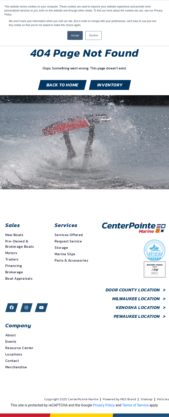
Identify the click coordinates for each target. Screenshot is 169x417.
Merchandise (16, 367)
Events (10, 341)
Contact (12, 360)
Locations (13, 354)
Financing (13, 265)
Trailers (11, 259)
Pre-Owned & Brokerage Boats (19, 243)
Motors (11, 252)
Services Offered (69, 234)
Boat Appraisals (18, 278)
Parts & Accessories (71, 260)
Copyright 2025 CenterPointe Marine (71, 399)
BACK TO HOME (62, 85)
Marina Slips (65, 254)
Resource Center (19, 347)
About (10, 335)
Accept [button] (75, 35)
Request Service (68, 241)
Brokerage (14, 272)
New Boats (14, 234)
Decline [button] (93, 35)
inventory (110, 85)
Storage (61, 247)
